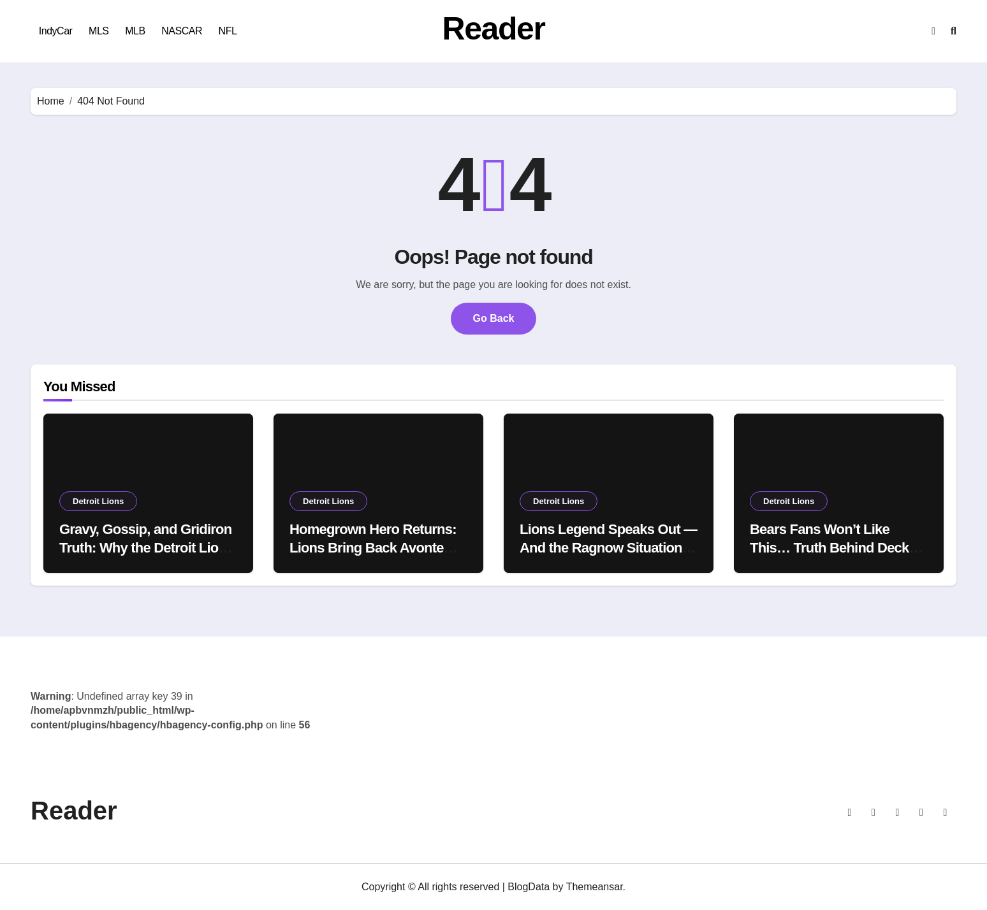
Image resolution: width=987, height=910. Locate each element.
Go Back (494, 318)
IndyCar (56, 30)
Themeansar (594, 886)
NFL (228, 30)
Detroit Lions (98, 501)
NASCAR (181, 30)
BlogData (529, 886)
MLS (98, 30)
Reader (493, 29)
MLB (135, 30)
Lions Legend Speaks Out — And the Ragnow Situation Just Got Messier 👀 (608, 547)
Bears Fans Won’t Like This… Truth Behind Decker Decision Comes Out (835, 547)
